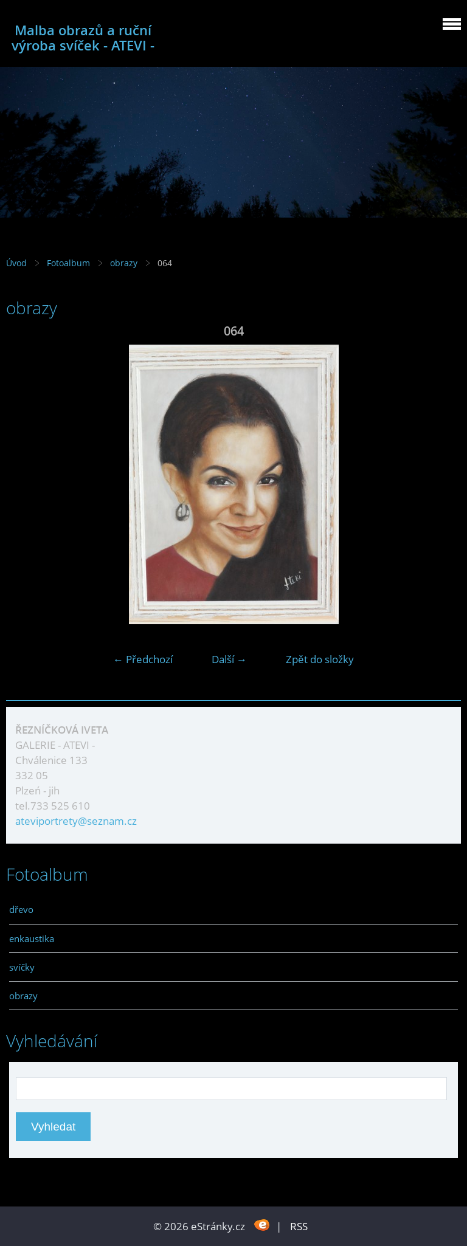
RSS (299, 1226)
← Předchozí (143, 659)
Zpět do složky (320, 659)
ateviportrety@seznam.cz (76, 821)
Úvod (16, 263)
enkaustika (31, 938)
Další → (229, 659)
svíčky (22, 967)
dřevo (21, 909)
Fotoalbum (68, 263)
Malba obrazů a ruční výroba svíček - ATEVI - (83, 38)
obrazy (125, 263)
